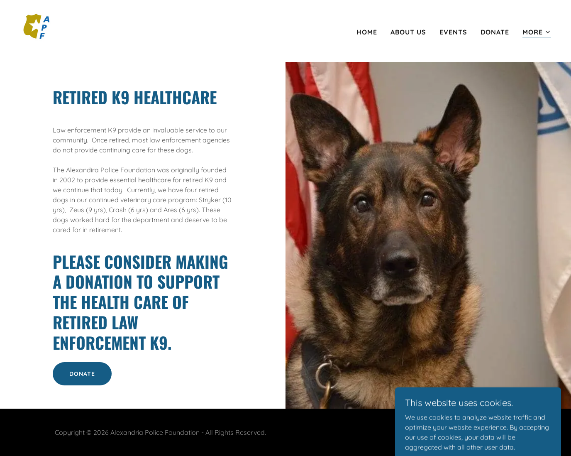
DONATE (82, 374)
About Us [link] (408, 32)
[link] (41, 30)
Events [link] (453, 32)
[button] (536, 32)
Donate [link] (495, 32)
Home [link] (366, 32)
